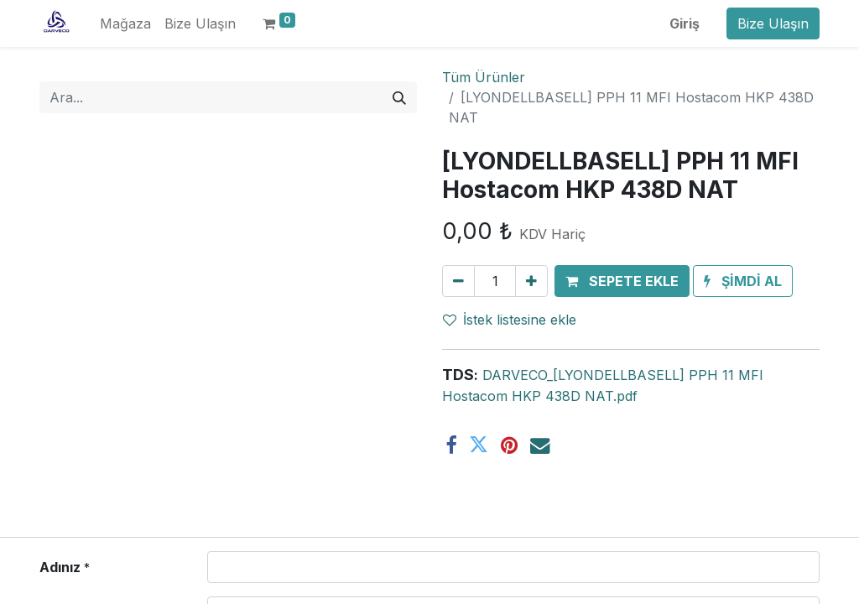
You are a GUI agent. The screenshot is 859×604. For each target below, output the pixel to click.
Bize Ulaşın (773, 23)
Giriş (684, 23)
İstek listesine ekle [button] (509, 319)
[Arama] (399, 97)
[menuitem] (125, 23)
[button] (622, 281)
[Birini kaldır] (458, 281)
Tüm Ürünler (483, 77)
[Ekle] (531, 281)
